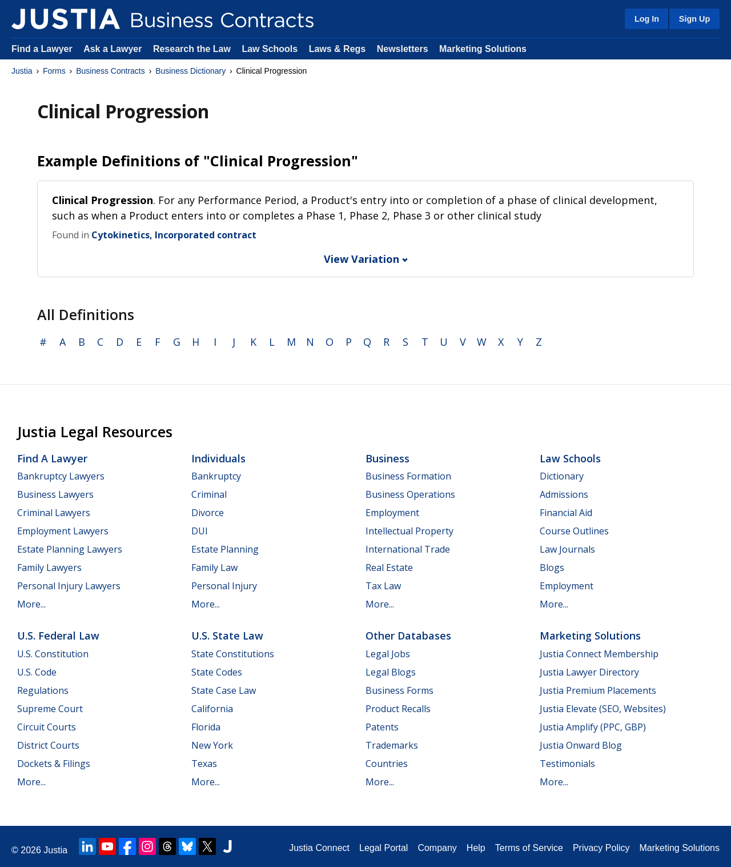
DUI (199, 531)
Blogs (552, 567)
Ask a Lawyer (113, 49)
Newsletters (402, 49)
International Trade (408, 549)
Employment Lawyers (63, 531)
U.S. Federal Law (58, 635)
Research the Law (192, 49)
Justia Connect (319, 848)
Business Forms (399, 690)
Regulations (43, 690)
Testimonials (567, 763)
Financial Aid (566, 512)
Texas (204, 763)
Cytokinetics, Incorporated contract (173, 235)
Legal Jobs (388, 654)
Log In (646, 18)
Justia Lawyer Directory (589, 672)
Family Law (214, 567)
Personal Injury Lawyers (69, 586)
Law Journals (567, 549)
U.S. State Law (227, 635)
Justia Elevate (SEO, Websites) (603, 708)
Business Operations (410, 494)
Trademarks (392, 745)
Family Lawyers (49, 567)
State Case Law (223, 690)
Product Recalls (398, 708)
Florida (205, 727)
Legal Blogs (391, 672)
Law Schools (270, 49)
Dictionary (562, 476)
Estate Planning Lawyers (69, 549)
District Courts (48, 745)
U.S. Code (37, 672)
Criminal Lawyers (53, 512)
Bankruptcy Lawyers (61, 476)
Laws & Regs (337, 49)
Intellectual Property (409, 531)
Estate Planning (225, 549)
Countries (387, 763)
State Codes (216, 672)
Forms (54, 70)
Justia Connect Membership (599, 654)
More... (31, 604)
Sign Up (694, 18)
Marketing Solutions (483, 49)
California (212, 708)
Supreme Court (50, 708)
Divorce (207, 512)
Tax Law (383, 586)
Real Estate (389, 567)
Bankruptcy (216, 476)
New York (212, 745)
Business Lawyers (55, 494)
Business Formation (408, 476)
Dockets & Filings (53, 763)
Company (436, 848)
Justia (22, 70)
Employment (392, 512)
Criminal (209, 494)
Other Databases (408, 635)
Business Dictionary (190, 70)
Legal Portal (383, 848)
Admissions (564, 494)
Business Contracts (110, 70)
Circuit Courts (46, 727)
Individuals (218, 458)
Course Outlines (574, 531)
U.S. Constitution (53, 654)
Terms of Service (529, 848)
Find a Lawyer (42, 49)
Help (476, 848)
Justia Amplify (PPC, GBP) (593, 727)
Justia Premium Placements (598, 690)
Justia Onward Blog (581, 745)
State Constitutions (232, 654)
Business (387, 458)
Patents (382, 727)
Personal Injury (224, 586)
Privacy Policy (601, 848)
